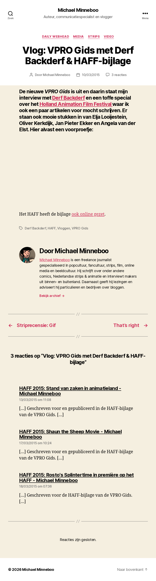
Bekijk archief (52, 296)
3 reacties (119, 75)
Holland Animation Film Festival (76, 104)
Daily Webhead (55, 36)
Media (78, 36)
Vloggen (63, 228)
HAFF (52, 228)
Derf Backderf (68, 98)
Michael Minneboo (78, 10)
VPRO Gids (80, 228)
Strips (94, 36)
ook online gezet (88, 214)
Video (109, 36)
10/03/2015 (91, 75)
